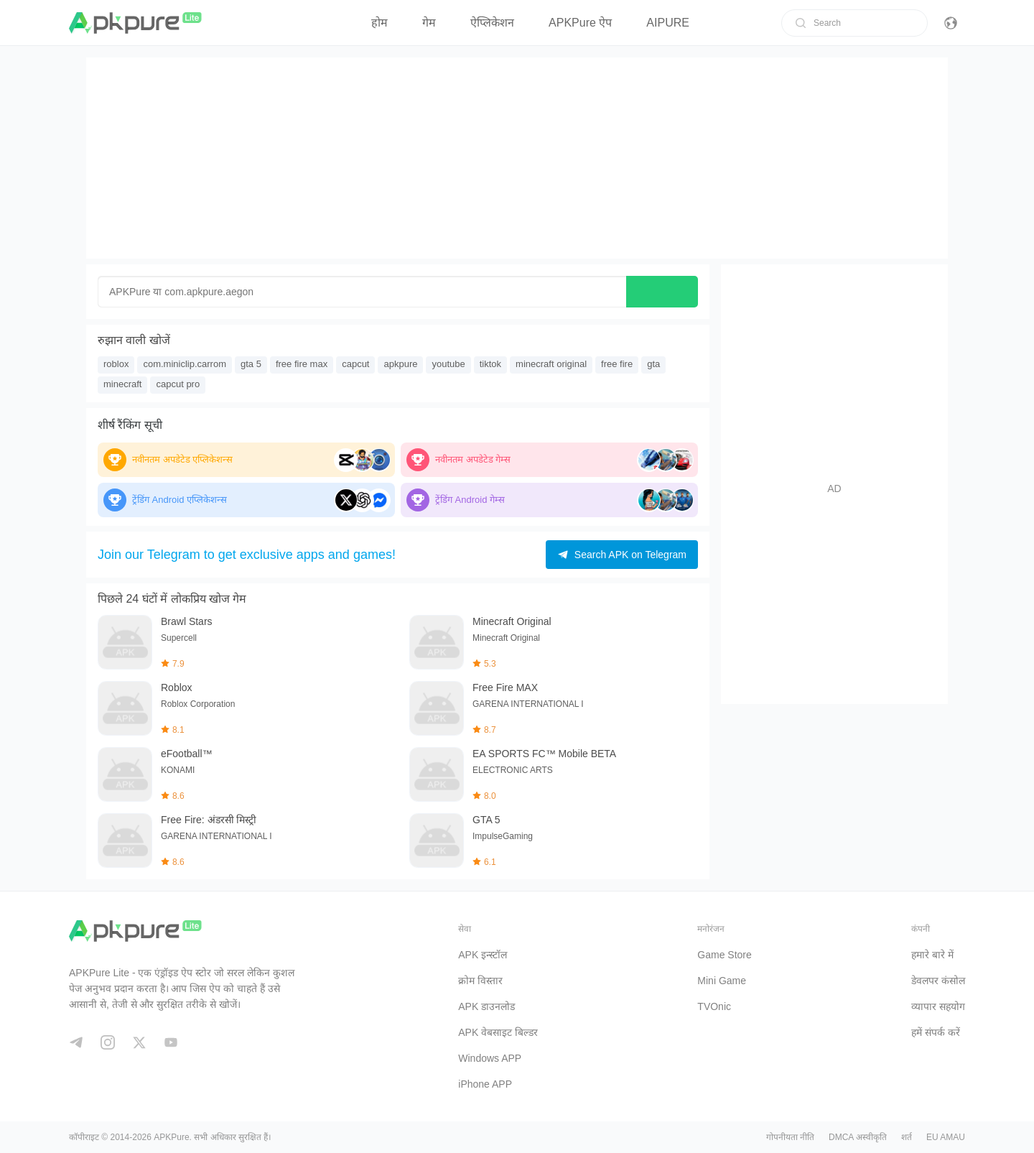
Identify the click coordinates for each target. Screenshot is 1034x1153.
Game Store (724, 954)
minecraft (122, 384)
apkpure (400, 363)
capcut (355, 363)
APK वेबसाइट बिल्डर (498, 1032)
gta (653, 363)
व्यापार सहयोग (938, 1006)
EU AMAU (945, 1137)
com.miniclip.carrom (184, 363)
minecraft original (551, 363)
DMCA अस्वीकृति (858, 1137)
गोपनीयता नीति (790, 1137)
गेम (429, 23)
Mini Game (721, 980)
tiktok (490, 363)
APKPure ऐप (580, 23)
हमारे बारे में (932, 954)
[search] (801, 23)
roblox (116, 363)
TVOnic (714, 1006)
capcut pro (178, 384)
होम (379, 23)
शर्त (906, 1137)
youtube (448, 363)
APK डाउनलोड (486, 1006)
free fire (617, 363)
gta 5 (251, 363)
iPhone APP (485, 1084)
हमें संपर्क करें (935, 1032)
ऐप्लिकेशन (492, 23)
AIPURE (667, 23)
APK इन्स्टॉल (482, 954)
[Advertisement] (517, 158)
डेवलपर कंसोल (938, 980)
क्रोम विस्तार (480, 980)
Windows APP (489, 1058)
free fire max (301, 363)
